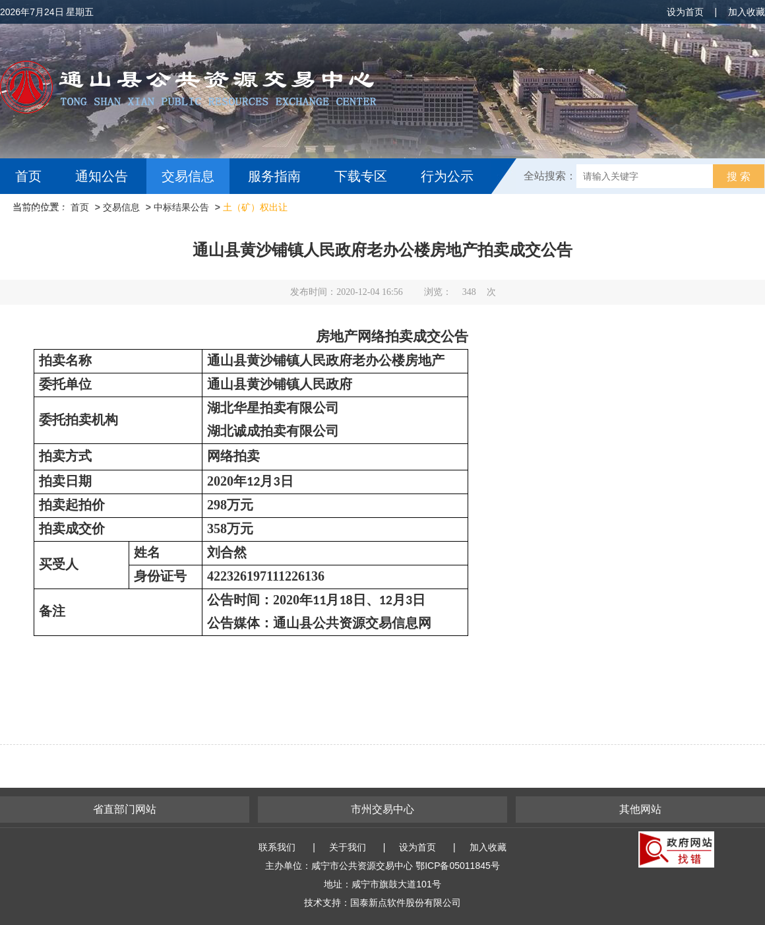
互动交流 (44, 212)
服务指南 (274, 176)
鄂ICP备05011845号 (457, 865)
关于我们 (347, 847)
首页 (28, 176)
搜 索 (738, 176)
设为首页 (685, 12)
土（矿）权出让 (255, 207)
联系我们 (277, 847)
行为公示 (447, 176)
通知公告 (101, 176)
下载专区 (360, 176)
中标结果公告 (181, 207)
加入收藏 (746, 12)
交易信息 (188, 176)
